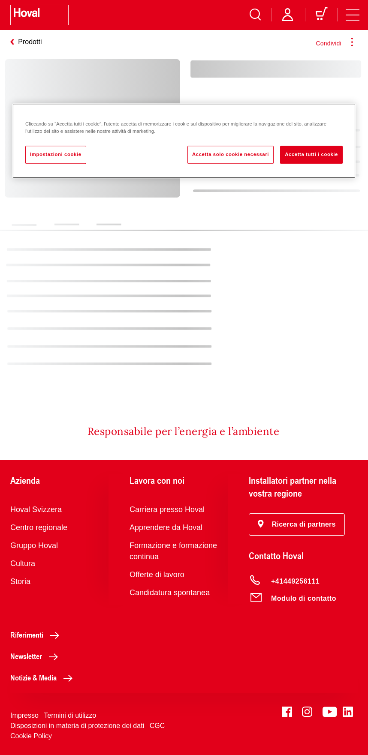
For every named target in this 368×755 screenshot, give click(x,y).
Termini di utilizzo (70, 715)
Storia (20, 581)
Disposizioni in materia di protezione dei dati (77, 725)
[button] (297, 524)
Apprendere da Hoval (166, 527)
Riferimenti (37, 634)
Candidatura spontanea (170, 592)
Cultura (22, 563)
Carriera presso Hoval (167, 509)
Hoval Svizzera (36, 509)
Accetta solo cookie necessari (230, 154)
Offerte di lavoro (157, 574)
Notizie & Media (43, 677)
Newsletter (36, 656)
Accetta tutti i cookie (311, 154)
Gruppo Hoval (34, 545)
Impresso (24, 715)
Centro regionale (38, 527)
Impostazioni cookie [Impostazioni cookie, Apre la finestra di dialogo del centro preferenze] (55, 154)
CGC (157, 725)
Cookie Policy (31, 736)
